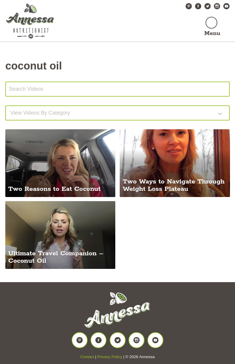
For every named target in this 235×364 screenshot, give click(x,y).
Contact (87, 357)
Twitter (207, 6)
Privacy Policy (109, 357)
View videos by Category (40, 113)
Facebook (198, 6)
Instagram (217, 6)
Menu (212, 33)
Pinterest (188, 6)
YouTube (226, 6)
